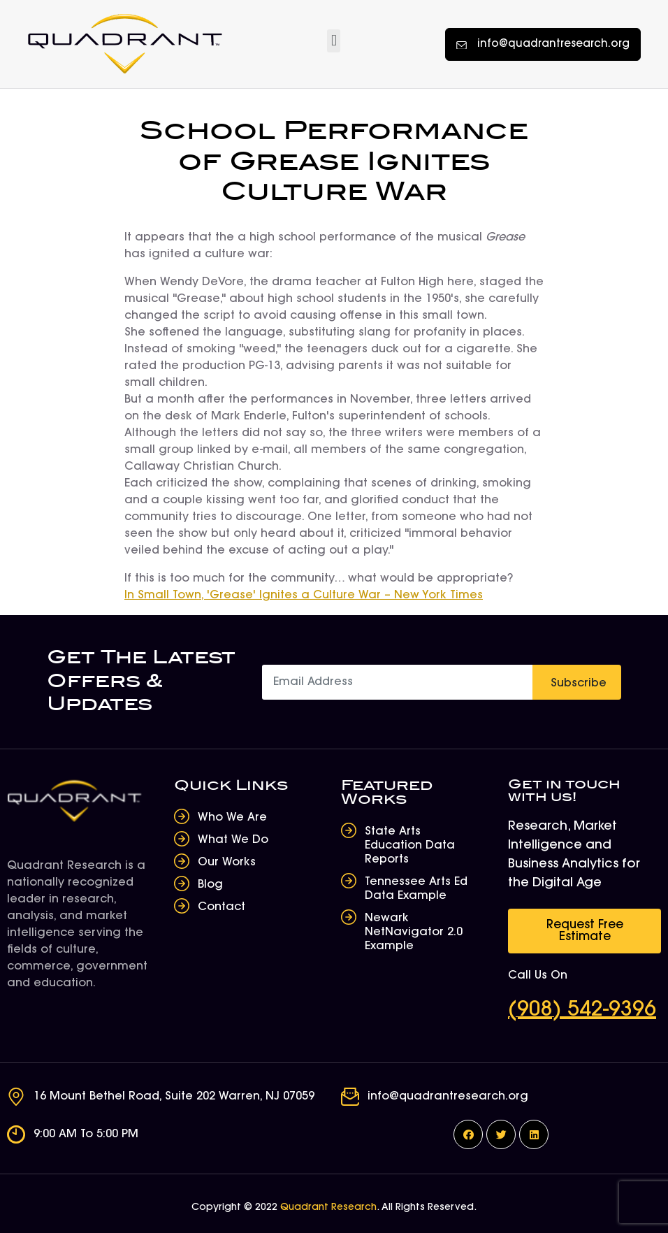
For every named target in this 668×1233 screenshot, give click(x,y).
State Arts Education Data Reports (410, 845)
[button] (333, 40)
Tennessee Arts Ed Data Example (416, 889)
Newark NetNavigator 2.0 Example (414, 932)
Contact (221, 907)
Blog (210, 885)
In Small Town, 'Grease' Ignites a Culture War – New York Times (303, 595)
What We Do (233, 840)
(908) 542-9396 (582, 1010)
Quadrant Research (328, 1208)
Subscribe (579, 683)
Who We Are (232, 817)
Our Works (227, 862)
